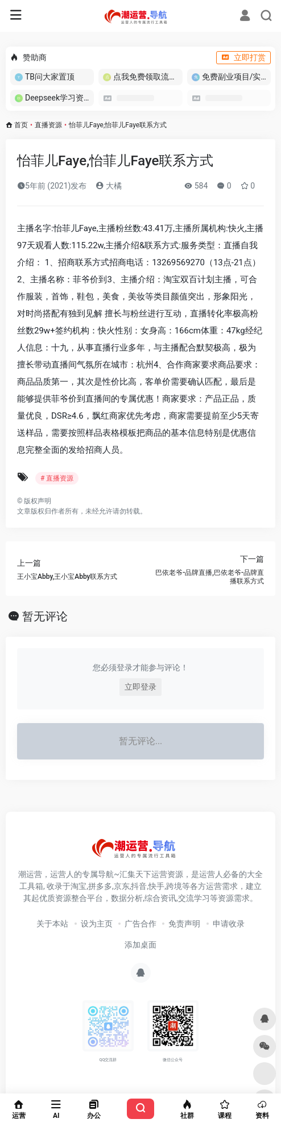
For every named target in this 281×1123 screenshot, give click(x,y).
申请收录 (229, 923)
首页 (21, 125)
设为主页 (97, 923)
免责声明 (184, 923)
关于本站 (52, 923)
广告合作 (140, 923)
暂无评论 (45, 616)
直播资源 (48, 125)
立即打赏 (243, 57)
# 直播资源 (56, 478)
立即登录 (140, 686)
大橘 (108, 185)
